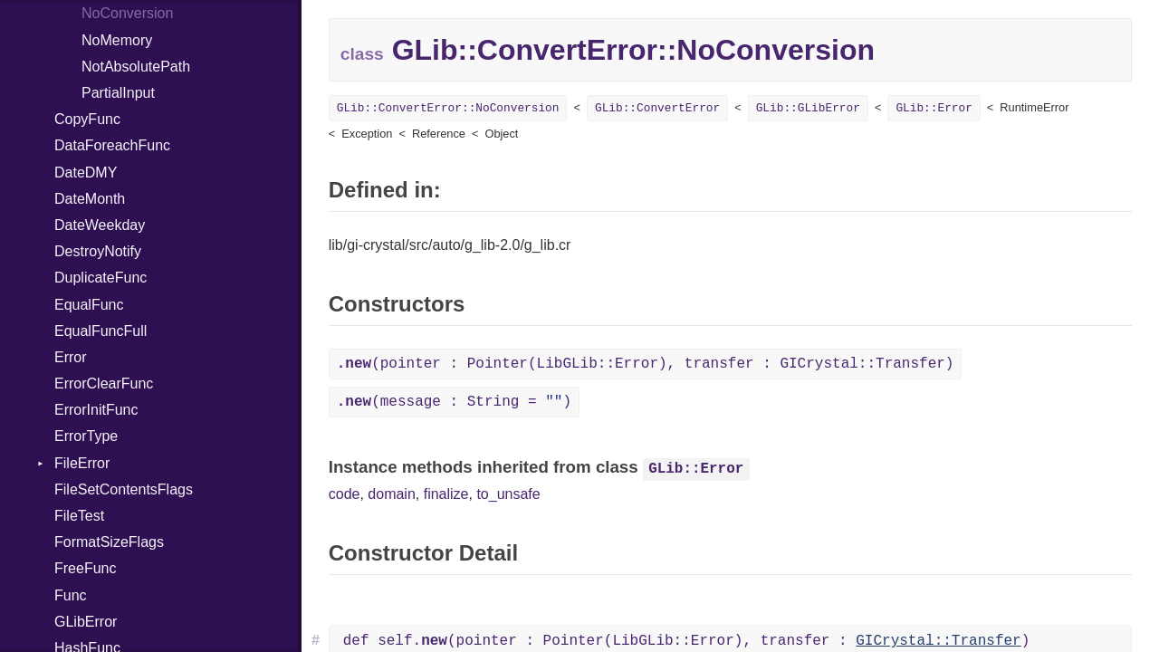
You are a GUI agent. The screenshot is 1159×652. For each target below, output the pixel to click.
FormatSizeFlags (109, 542)
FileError (82, 463)
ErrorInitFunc (96, 409)
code (344, 494)
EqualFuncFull (100, 331)
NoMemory (116, 40)
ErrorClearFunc (103, 383)
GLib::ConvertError (657, 108)
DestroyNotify (97, 251)
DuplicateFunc (100, 277)
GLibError (85, 621)
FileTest (79, 515)
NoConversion (127, 13)
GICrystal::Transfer (938, 641)
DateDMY (85, 172)
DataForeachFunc (112, 145)
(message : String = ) (454, 402)
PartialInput (118, 93)
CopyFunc (87, 119)
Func (70, 595)
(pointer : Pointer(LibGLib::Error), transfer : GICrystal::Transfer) (645, 364)
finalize (446, 494)
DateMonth (89, 198)
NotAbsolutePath (135, 66)
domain (391, 494)
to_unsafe (508, 494)
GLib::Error (934, 108)
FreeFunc (85, 568)
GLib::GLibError (808, 108)
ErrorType (86, 436)
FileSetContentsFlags (123, 489)
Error (70, 357)
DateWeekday (99, 225)
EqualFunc (89, 304)
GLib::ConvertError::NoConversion (448, 108)
